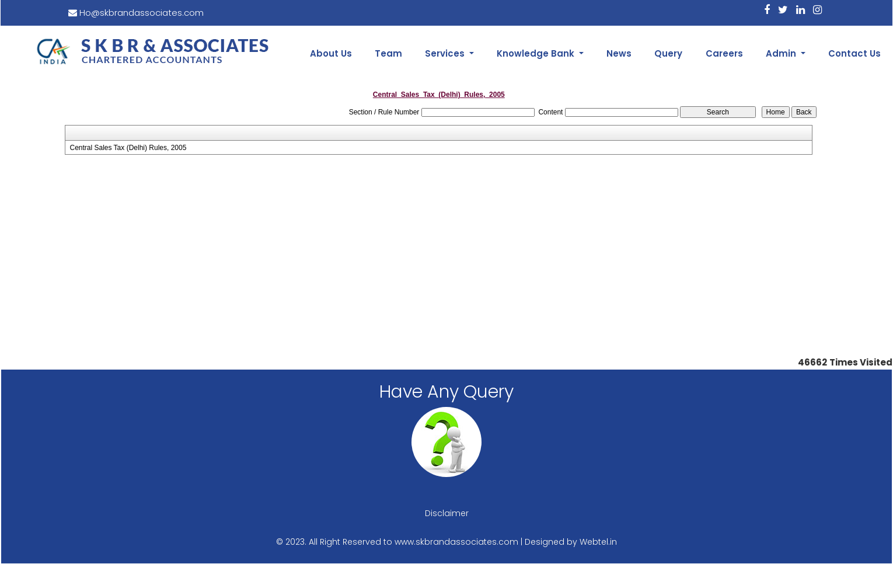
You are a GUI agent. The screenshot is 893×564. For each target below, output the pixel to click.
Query (668, 53)
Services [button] (446, 53)
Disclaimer (447, 513)
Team (388, 53)
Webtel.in (598, 542)
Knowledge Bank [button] (537, 53)
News (619, 53)
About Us (331, 53)
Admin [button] (782, 53)
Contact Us (854, 53)
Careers (724, 53)
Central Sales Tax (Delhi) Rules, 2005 (127, 148)
